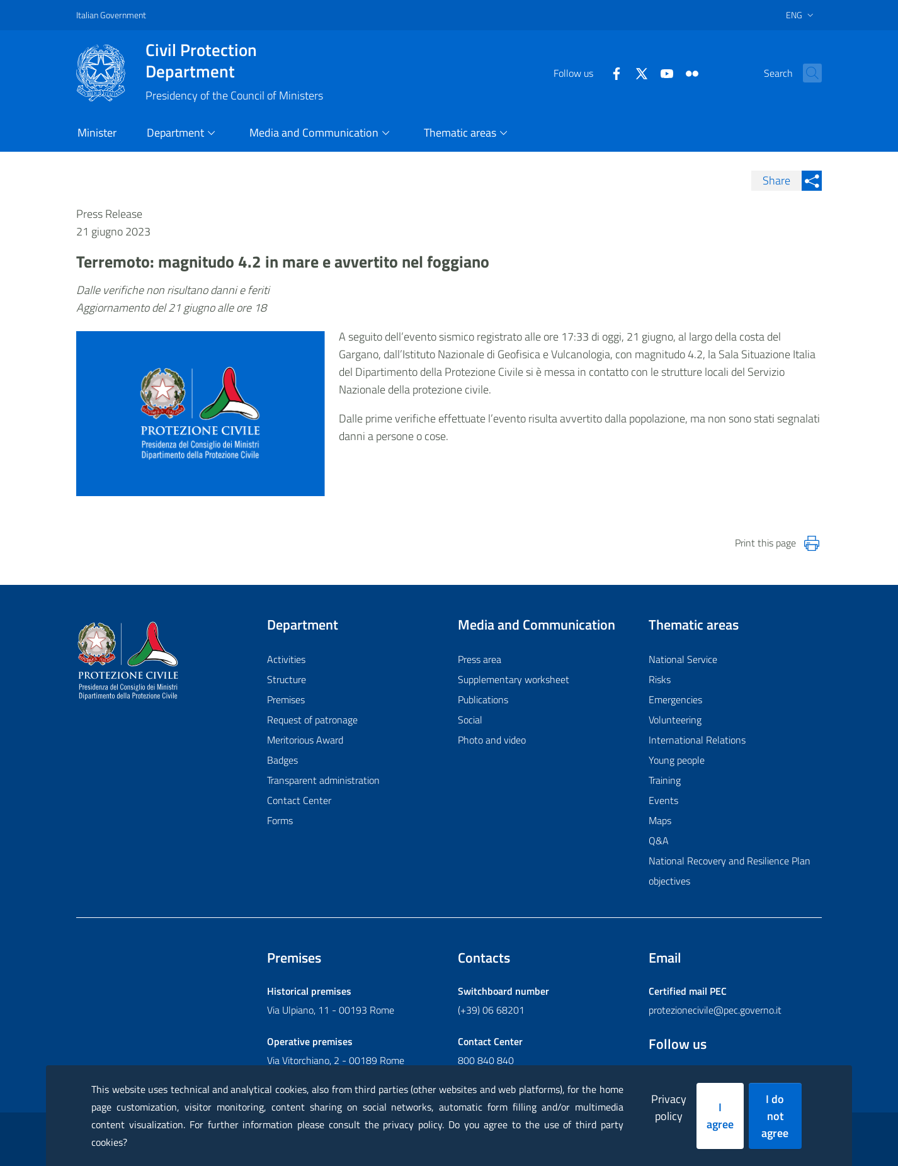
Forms (280, 820)
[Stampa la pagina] (812, 543)
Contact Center (299, 800)
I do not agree (774, 1115)
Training (665, 780)
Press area (479, 659)
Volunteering (675, 719)
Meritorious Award (305, 739)
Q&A (659, 840)
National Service (683, 659)
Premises (286, 699)
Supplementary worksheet (513, 679)
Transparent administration (323, 780)
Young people (677, 759)
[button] (807, 73)
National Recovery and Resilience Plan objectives (729, 870)
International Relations (697, 739)
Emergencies (675, 699)
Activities (286, 659)
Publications (483, 699)
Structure (286, 679)
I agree (720, 1116)
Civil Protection (234, 60)
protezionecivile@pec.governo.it (715, 1009)
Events (663, 800)
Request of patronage (312, 719)
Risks (660, 679)
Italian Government (111, 14)
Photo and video (492, 739)
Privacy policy (668, 1107)
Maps (660, 820)
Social (470, 719)
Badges (282, 759)
